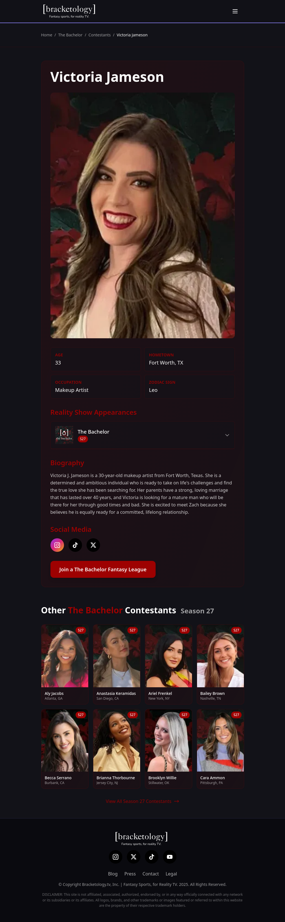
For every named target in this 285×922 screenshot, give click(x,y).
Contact (151, 874)
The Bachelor (70, 35)
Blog (113, 874)
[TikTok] (151, 857)
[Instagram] (115, 857)
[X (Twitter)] (133, 857)
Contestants (100, 35)
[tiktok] (75, 545)
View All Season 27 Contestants (142, 801)
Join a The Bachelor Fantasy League (103, 569)
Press (130, 874)
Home (46, 35)
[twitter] (93, 545)
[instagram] (57, 545)
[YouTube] (169, 857)
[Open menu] (235, 11)
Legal (171, 874)
